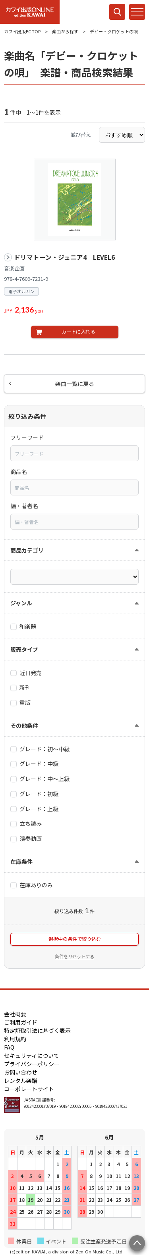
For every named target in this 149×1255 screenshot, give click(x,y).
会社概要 (15, 1014)
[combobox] (74, 453)
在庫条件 (21, 861)
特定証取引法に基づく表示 (37, 1030)
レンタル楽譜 (20, 1080)
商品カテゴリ (27, 550)
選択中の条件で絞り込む (74, 938)
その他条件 (24, 725)
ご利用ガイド (20, 1022)
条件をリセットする (74, 956)
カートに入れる (78, 331)
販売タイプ (24, 649)
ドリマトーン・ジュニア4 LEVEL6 (64, 257)
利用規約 (15, 1039)
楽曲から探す (65, 31)
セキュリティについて (31, 1055)
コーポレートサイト (29, 1089)
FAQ (9, 1047)
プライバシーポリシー (32, 1064)
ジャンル (21, 603)
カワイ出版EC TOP (22, 31)
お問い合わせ (20, 1072)
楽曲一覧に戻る (74, 384)
